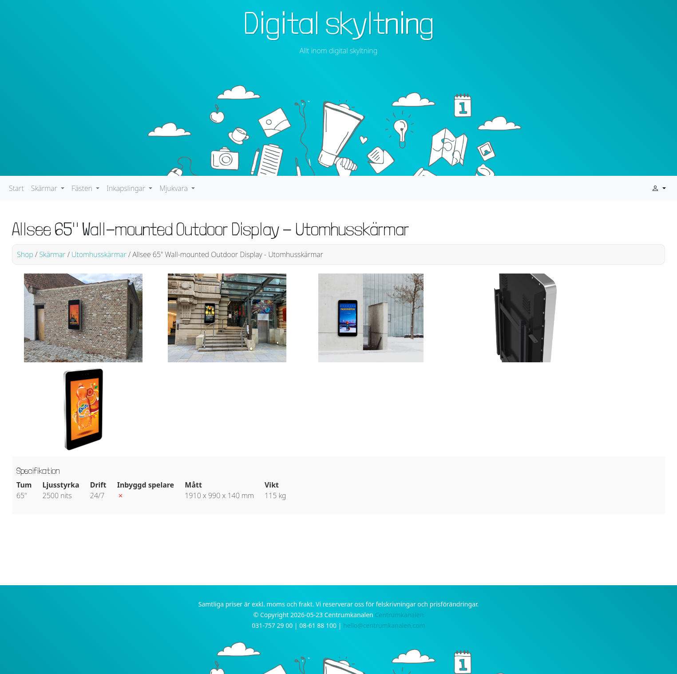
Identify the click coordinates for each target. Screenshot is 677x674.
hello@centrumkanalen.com (384, 625)
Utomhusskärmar (99, 254)
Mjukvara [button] (174, 188)
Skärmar (52, 254)
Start (16, 188)
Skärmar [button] (45, 188)
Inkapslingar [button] (127, 188)
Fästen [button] (82, 188)
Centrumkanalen (399, 615)
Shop (25, 254)
